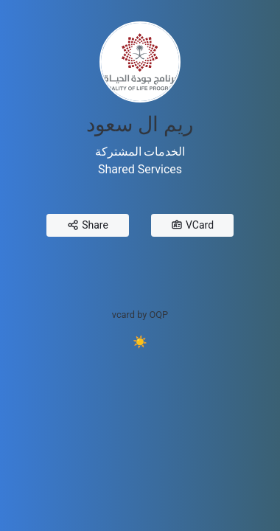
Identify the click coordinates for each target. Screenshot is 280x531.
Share (87, 225)
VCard (192, 225)
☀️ (140, 342)
